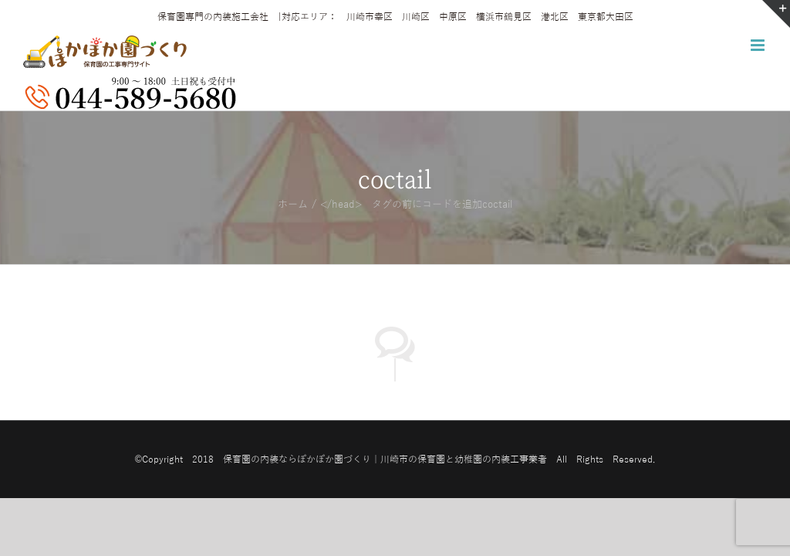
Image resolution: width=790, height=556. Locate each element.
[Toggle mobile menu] (759, 45)
